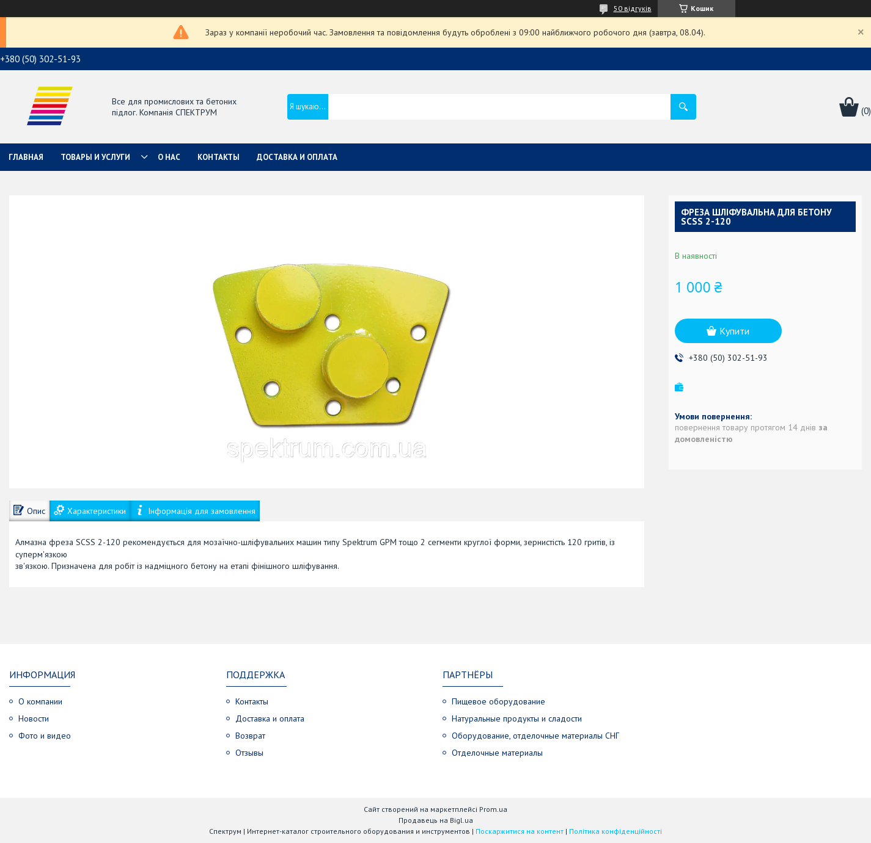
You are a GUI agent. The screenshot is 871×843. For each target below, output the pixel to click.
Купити (734, 331)
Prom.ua (493, 809)
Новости (33, 718)
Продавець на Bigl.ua (436, 820)
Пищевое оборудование (498, 701)
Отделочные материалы (497, 752)
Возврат (250, 735)
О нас (169, 157)
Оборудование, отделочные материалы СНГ (535, 735)
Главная (26, 157)
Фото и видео (44, 735)
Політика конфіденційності (615, 831)
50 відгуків (633, 8)
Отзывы (249, 752)
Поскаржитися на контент (520, 831)
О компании (40, 701)
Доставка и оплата (297, 157)
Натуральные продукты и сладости (517, 718)
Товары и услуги (95, 157)
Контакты (218, 157)
